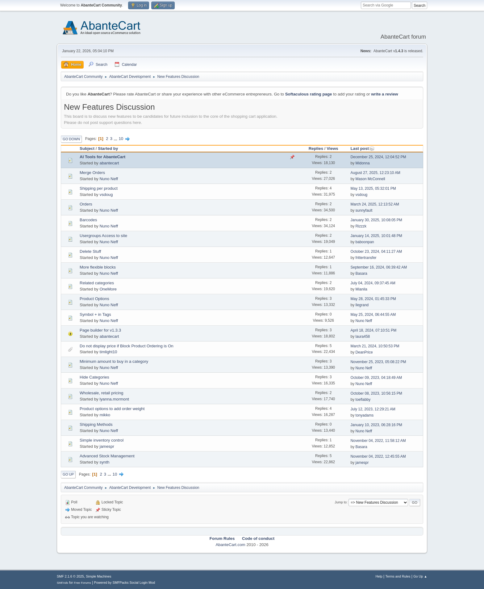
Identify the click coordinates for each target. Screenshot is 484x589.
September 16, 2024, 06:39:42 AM (379, 267)
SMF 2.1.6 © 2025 (70, 576)
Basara (361, 273)
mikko (104, 415)
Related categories (97, 283)
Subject (87, 148)
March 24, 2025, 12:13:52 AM (375, 204)
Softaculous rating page (308, 94)
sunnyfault (364, 210)
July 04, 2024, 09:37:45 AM (373, 283)
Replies (316, 148)
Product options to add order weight (112, 408)
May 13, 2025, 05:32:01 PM (373, 188)
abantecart (109, 163)
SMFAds (62, 582)
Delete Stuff (90, 251)
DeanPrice (364, 352)
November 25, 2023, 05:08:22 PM (378, 362)
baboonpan (365, 242)
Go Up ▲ (420, 576)
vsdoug (106, 194)
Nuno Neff (108, 178)
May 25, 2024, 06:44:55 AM (373, 314)
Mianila (361, 289)
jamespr (106, 446)
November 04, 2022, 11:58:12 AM (378, 441)
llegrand (362, 305)
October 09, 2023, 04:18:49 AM (376, 377)
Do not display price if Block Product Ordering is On (126, 346)
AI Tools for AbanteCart (102, 157)
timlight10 (108, 352)
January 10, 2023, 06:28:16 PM (376, 425)
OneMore (108, 289)
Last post (362, 148)
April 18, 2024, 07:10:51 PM (374, 330)
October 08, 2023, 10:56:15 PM (376, 393)
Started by (108, 148)
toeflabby (363, 399)
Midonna (363, 163)
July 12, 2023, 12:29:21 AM (373, 409)
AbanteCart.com (230, 544)
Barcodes (88, 220)
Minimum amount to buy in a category (114, 361)
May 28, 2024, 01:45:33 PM (373, 299)
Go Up (68, 474)
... (116, 138)
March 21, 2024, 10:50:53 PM (375, 346)
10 (121, 138)
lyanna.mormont (114, 399)
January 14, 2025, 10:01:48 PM (376, 236)
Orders (86, 204)
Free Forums (82, 582)
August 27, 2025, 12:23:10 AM (375, 173)
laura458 (363, 336)
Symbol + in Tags (95, 314)
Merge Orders (92, 172)
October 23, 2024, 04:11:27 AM (376, 251)
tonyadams (365, 415)
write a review (384, 94)
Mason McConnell (370, 179)
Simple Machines (98, 576)
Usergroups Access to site (103, 235)
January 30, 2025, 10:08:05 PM (376, 220)
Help (379, 576)
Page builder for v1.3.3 (100, 330)
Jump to (340, 502)
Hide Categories (94, 377)
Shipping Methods (96, 424)
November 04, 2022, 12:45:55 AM (378, 456)
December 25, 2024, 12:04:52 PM (378, 157)
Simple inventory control (101, 440)
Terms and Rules (398, 576)
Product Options (94, 298)
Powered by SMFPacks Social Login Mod (124, 582)
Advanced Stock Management (107, 456)
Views (332, 148)
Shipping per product (99, 188)
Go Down (71, 139)
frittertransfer (366, 258)
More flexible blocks (98, 267)
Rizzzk (361, 226)
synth (104, 462)
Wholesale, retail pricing (101, 393)
